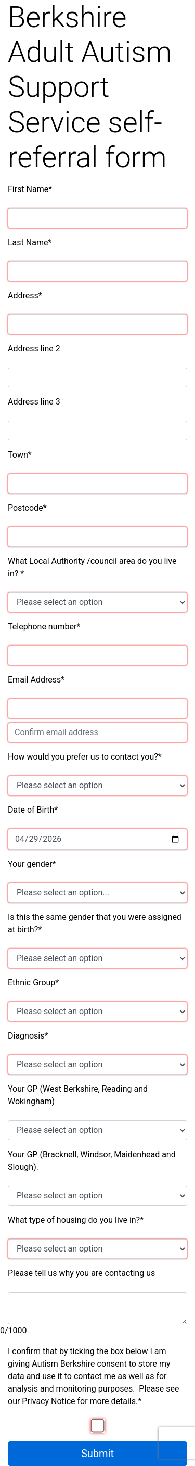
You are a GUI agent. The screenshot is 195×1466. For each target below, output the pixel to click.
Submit (97, 1453)
